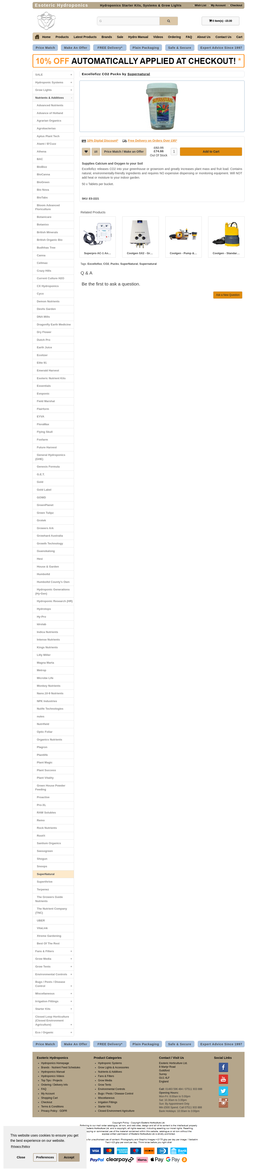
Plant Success (45, 770)
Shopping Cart (49, 1097)
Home (46, 37)
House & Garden (47, 566)
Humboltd (42, 574)
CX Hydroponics (47, 286)
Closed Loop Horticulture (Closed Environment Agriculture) (54, 1022)
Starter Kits (54, 1009)
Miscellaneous (54, 994)
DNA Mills (42, 316)
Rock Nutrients (46, 827)
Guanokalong (45, 551)
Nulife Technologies (49, 708)
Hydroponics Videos (52, 1076)
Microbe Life (44, 678)
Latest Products (85, 37)
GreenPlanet (44, 505)
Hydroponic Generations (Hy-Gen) (52, 591)
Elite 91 (41, 362)
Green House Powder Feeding (50, 787)
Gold (39, 482)
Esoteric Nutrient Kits (50, 378)
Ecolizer (41, 355)
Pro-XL (40, 805)
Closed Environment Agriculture (116, 1110)
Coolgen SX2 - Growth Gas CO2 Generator (140, 253)
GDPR (63, 1110)
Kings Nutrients (46, 647)
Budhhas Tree (45, 247)
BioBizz (41, 166)
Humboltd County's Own (52, 582)
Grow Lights (54, 90)
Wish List (199, 5)
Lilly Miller (43, 655)
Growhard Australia (49, 535)
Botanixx (42, 224)
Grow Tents (54, 967)
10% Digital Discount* (102, 140)
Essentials (43, 385)
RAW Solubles (45, 812)
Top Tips (46, 1080)
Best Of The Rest (47, 943)
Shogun (41, 858)
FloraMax (42, 424)
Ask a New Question (228, 295)
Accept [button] (69, 1157)
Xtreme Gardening (48, 935)
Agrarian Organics (48, 120)
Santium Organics (48, 843)
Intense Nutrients (47, 639)
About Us (203, 37)
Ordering (174, 37)
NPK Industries (46, 701)
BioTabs (41, 197)
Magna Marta (44, 662)
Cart (239, 37)
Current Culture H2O (49, 278)
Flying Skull (44, 431)
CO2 (106, 263)
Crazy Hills (43, 270)
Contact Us (224, 37)
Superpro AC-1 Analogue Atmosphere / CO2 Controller (97, 253)
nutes (39, 716)
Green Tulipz (44, 512)
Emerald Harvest (47, 370)
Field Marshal (45, 401)
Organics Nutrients (48, 739)
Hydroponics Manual (53, 1071)
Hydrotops (43, 609)
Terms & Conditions (52, 1106)
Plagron (41, 747)
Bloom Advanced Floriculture (47, 207)
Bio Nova (42, 189)
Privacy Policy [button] (20, 1146)
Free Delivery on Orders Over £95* (152, 140)
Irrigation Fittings (54, 1001)
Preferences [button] (45, 1157)
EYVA (39, 416)
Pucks (115, 263)
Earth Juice (43, 347)
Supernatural (138, 74)
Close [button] (21, 1157)
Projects (57, 1080)
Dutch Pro (42, 339)
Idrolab (40, 624)
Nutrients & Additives (54, 98)
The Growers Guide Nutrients (49, 899)
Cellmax (41, 263)
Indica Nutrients (46, 632)
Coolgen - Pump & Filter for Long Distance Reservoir (183, 253)
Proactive (42, 797)
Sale (120, 37)
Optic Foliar (43, 731)
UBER (40, 920)
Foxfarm (41, 439)
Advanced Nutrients (49, 105)
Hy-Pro (40, 616)
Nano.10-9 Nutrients (49, 693)
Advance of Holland (49, 113)
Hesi (39, 558)
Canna (40, 255)
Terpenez (42, 889)
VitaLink (41, 928)
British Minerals (46, 232)
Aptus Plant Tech (47, 136)
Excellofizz (94, 263)
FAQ (189, 37)
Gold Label (43, 489)
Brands (106, 37)
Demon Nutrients (47, 301)
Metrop (40, 670)
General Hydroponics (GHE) (50, 457)
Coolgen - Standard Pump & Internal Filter (226, 253)
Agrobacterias (45, 128)
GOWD (40, 497)
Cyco (39, 293)
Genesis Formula (47, 466)
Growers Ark (44, 528)
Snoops (41, 866)
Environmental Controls (54, 974)
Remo (40, 820)
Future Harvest (46, 447)
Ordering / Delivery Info (54, 1084)
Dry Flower (43, 332)
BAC (39, 159)
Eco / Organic (54, 1032)
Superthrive (43, 881)
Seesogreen (44, 851)
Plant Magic (43, 762)
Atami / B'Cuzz (45, 143)
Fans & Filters (54, 951)
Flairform (42, 409)
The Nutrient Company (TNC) (51, 910)
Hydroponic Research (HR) (54, 601)
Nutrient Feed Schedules (66, 1067)
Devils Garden (45, 309)
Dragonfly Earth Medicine (53, 324)
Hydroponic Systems (54, 82)
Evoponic (42, 393)
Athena (40, 151)
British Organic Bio (49, 239)
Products (62, 37)
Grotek (40, 520)
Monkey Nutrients (47, 685)
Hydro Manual (138, 37)
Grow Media (54, 959)
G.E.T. (40, 474)
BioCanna (42, 174)
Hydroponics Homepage (55, 1063)
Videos (158, 37)
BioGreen (42, 182)
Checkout (235, 5)
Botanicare (43, 217)
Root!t (40, 835)
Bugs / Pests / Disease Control (54, 985)
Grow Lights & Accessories (113, 1067)
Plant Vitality (44, 777)
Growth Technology (49, 543)
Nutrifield (42, 724)
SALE (54, 75)
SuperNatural (45, 874)
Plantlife (41, 754)
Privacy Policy (49, 1110)
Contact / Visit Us (171, 1057)
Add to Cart (211, 151)
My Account (217, 5)
